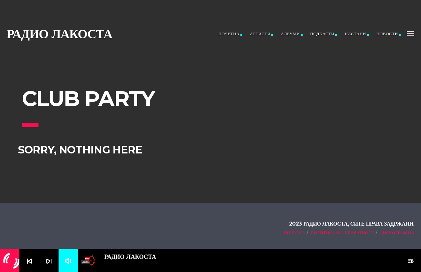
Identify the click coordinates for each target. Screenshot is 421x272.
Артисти (260, 33)
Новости (387, 33)
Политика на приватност (342, 232)
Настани (355, 33)
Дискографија (397, 232)
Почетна (228, 33)
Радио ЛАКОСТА (59, 33)
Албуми (290, 33)
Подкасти (322, 33)
